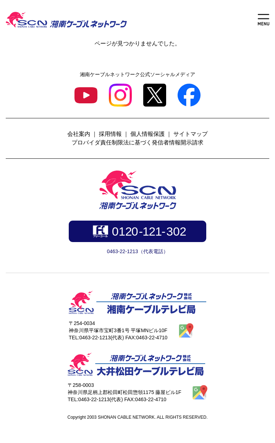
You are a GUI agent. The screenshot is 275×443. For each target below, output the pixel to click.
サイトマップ (190, 134)
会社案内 (78, 134)
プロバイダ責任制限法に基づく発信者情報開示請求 (137, 142)
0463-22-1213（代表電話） (137, 251)
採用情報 (110, 134)
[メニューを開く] (263, 19)
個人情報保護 (147, 134)
